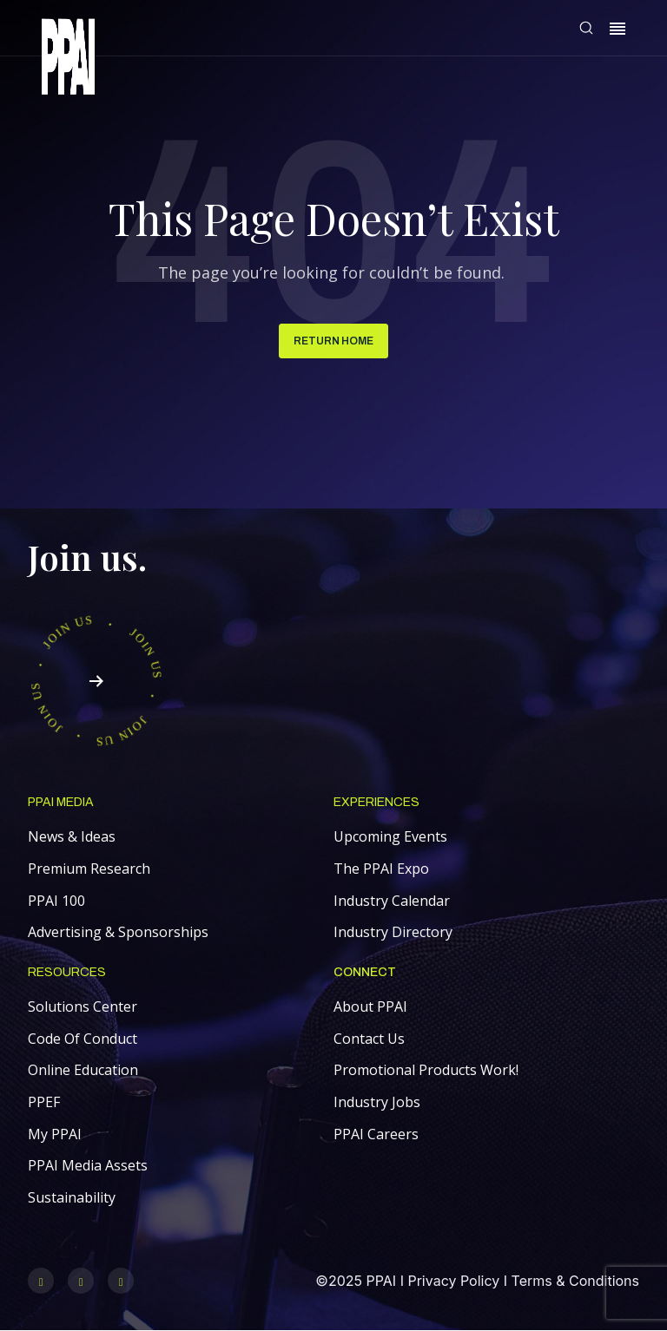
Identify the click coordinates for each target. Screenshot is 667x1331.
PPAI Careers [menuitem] (376, 1134)
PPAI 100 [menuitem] (56, 900)
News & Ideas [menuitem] (72, 836)
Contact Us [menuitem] (369, 1038)
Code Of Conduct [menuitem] (82, 1038)
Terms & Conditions (575, 1280)
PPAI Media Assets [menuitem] (88, 1165)
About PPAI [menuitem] (370, 1006)
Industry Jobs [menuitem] (377, 1101)
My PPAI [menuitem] (55, 1134)
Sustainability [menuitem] (72, 1197)
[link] (68, 59)
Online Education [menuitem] (83, 1069)
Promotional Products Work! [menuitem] (426, 1069)
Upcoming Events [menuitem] (390, 836)
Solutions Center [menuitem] (82, 1006)
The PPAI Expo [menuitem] (381, 868)
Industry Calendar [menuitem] (392, 900)
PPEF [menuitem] (44, 1101)
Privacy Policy (453, 1280)
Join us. (87, 557)
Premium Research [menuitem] (89, 868)
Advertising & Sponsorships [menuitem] (118, 931)
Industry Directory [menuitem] (393, 931)
